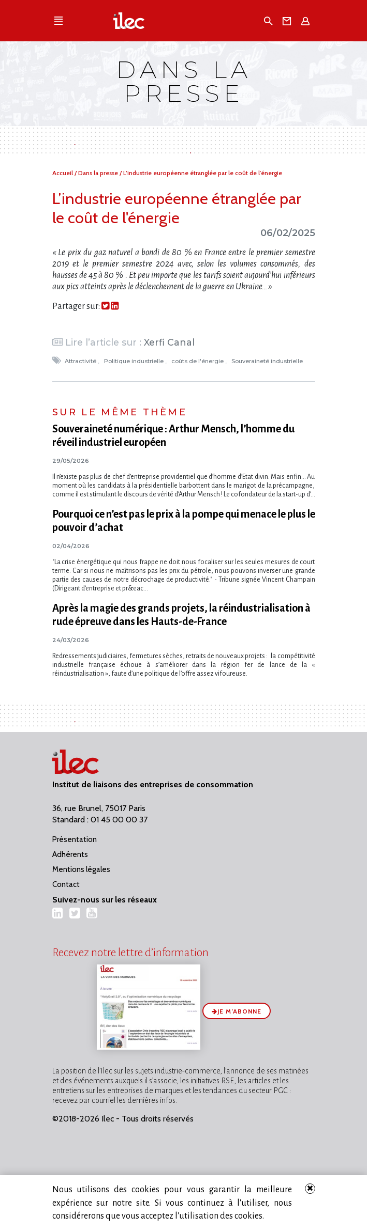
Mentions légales (81, 869)
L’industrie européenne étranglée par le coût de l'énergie (202, 173)
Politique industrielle (134, 361)
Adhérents (70, 854)
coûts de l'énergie (198, 361)
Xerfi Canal (169, 342)
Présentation (74, 839)
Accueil (63, 173)
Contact (66, 884)
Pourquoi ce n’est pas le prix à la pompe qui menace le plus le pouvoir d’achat (183, 520)
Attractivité (81, 361)
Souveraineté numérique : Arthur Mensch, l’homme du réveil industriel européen (173, 435)
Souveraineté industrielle (267, 361)
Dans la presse (99, 173)
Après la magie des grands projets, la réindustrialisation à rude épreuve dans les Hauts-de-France (181, 614)
